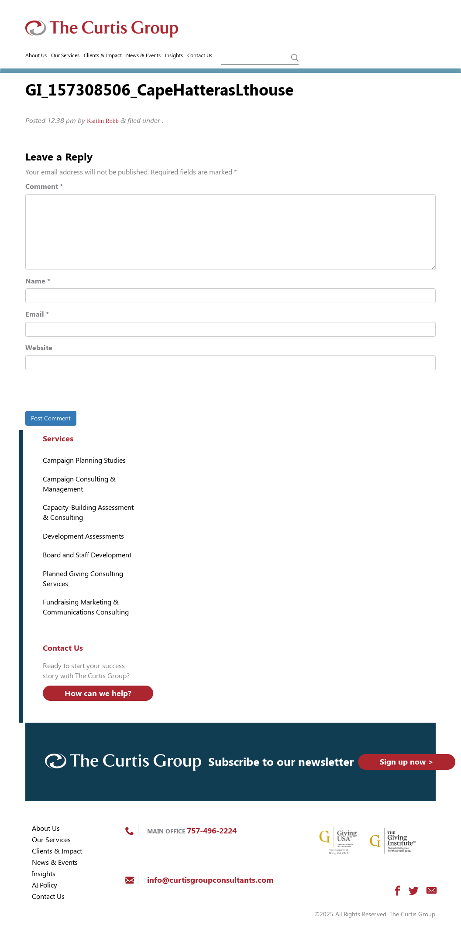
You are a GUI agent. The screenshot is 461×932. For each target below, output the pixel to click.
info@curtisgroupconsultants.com (210, 879)
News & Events (143, 55)
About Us (36, 55)
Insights (174, 55)
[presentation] (85, 392)
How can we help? (98, 693)
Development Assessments (83, 536)
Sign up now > (406, 761)
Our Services (65, 55)
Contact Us (199, 55)
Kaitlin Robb (103, 121)
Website (38, 348)
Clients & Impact (103, 55)
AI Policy (44, 885)
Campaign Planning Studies (84, 460)
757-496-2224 (212, 830)
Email (37, 314)
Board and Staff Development (87, 555)
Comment (44, 186)
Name (37, 281)
